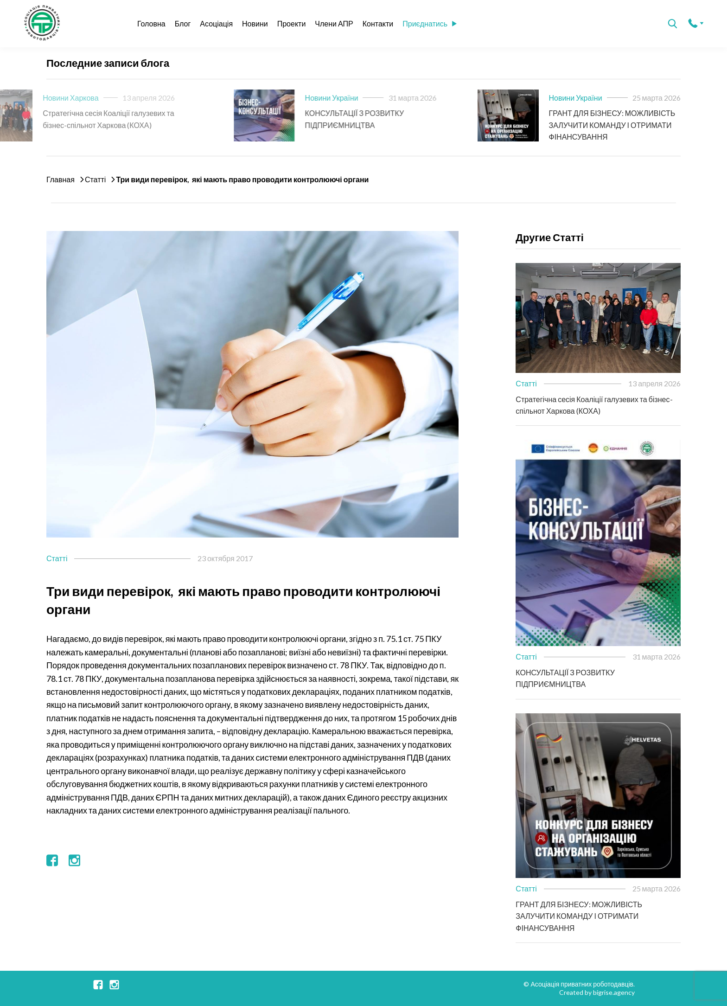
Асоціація (216, 23)
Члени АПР (334, 23)
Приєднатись (429, 23)
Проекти (291, 23)
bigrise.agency (614, 992)
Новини (255, 23)
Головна (151, 23)
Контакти (378, 23)
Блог (183, 23)
